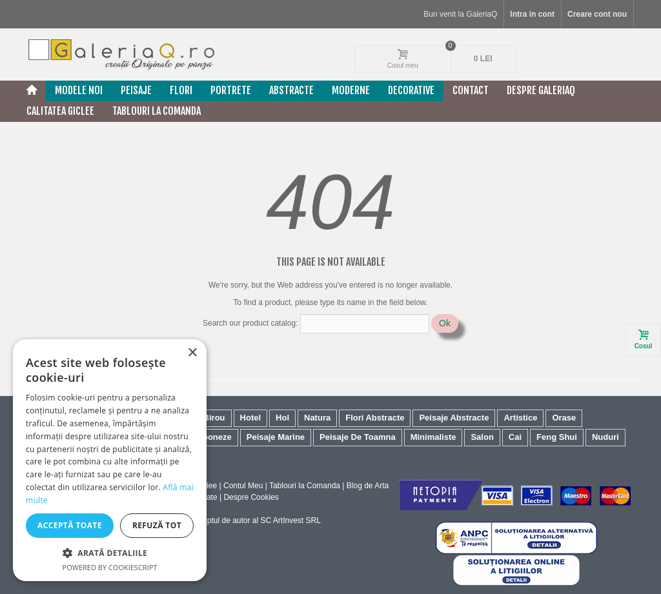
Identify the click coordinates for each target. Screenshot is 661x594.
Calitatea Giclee (60, 110)
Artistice (520, 417)
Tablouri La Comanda (156, 110)
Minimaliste (433, 437)
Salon (482, 437)
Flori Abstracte (374, 417)
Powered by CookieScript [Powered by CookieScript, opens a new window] (110, 567)
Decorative (411, 90)
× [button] (192, 353)
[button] (110, 552)
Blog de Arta (368, 485)
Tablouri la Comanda (304, 485)
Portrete (230, 90)
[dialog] (110, 460)
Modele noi (79, 90)
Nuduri (605, 437)
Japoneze (213, 437)
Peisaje (136, 90)
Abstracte (291, 90)
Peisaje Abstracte (454, 417)
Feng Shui (556, 437)
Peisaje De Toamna (358, 437)
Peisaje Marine (276, 437)
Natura (317, 417)
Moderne (351, 90)
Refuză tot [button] (156, 525)
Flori (181, 90)
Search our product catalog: (250, 323)
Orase (564, 417)
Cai (515, 437)
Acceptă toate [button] (69, 525)
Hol (282, 417)
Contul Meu (243, 485)
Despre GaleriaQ (541, 90)
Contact (471, 90)
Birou (214, 417)
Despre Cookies (250, 497)
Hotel (250, 417)
